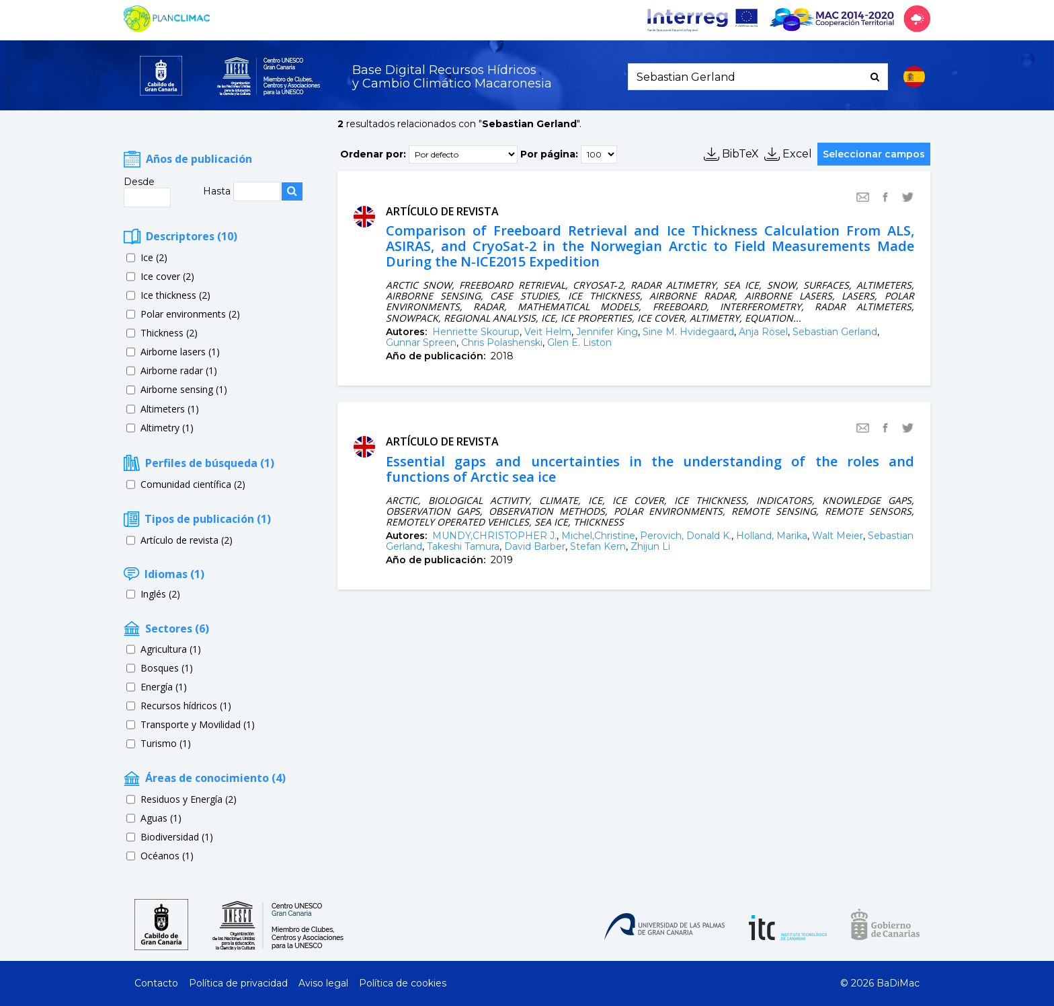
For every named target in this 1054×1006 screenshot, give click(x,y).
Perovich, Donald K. (685, 536)
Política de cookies (402, 983)
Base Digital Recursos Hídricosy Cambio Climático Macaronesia (452, 77)
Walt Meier (837, 536)
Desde (139, 182)
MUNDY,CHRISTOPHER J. (494, 536)
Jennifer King (607, 332)
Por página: (549, 153)
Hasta (218, 191)
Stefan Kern (598, 546)
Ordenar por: (373, 153)
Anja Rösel (763, 332)
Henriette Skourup (476, 332)
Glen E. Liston (579, 342)
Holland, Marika (771, 536)
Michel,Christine (598, 536)
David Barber (534, 546)
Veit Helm (547, 332)
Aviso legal (323, 983)
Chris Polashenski (501, 342)
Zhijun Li (650, 546)
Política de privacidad (238, 983)
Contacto (156, 983)
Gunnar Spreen (421, 342)
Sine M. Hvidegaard (688, 332)
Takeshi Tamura (463, 546)
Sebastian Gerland (835, 332)
